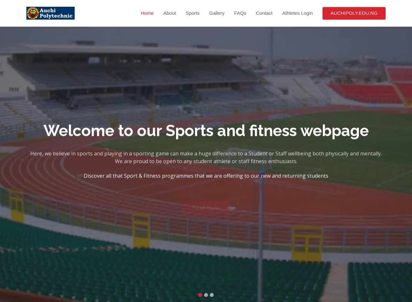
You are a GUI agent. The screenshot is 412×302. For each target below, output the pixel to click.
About (169, 13)
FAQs (240, 13)
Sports (193, 13)
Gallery (217, 13)
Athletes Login (297, 13)
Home (147, 13)
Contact (264, 13)
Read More (206, 209)
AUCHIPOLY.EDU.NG (354, 13)
